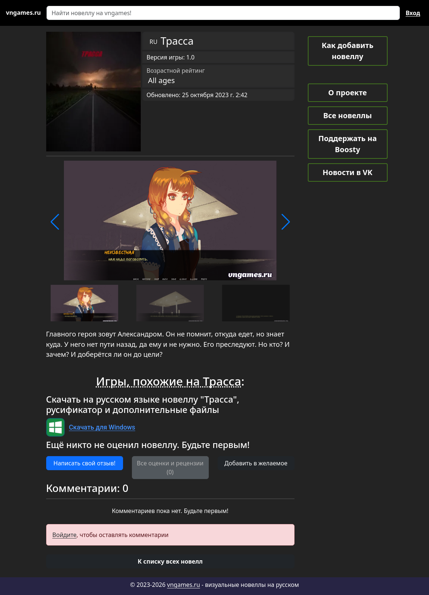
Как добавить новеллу (348, 50)
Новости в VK (347, 172)
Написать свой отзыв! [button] (85, 463)
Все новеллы (347, 115)
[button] (55, 222)
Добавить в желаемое (255, 463)
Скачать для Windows (102, 427)
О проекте (347, 93)
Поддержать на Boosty (347, 143)
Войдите (64, 535)
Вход (413, 13)
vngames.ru (183, 585)
